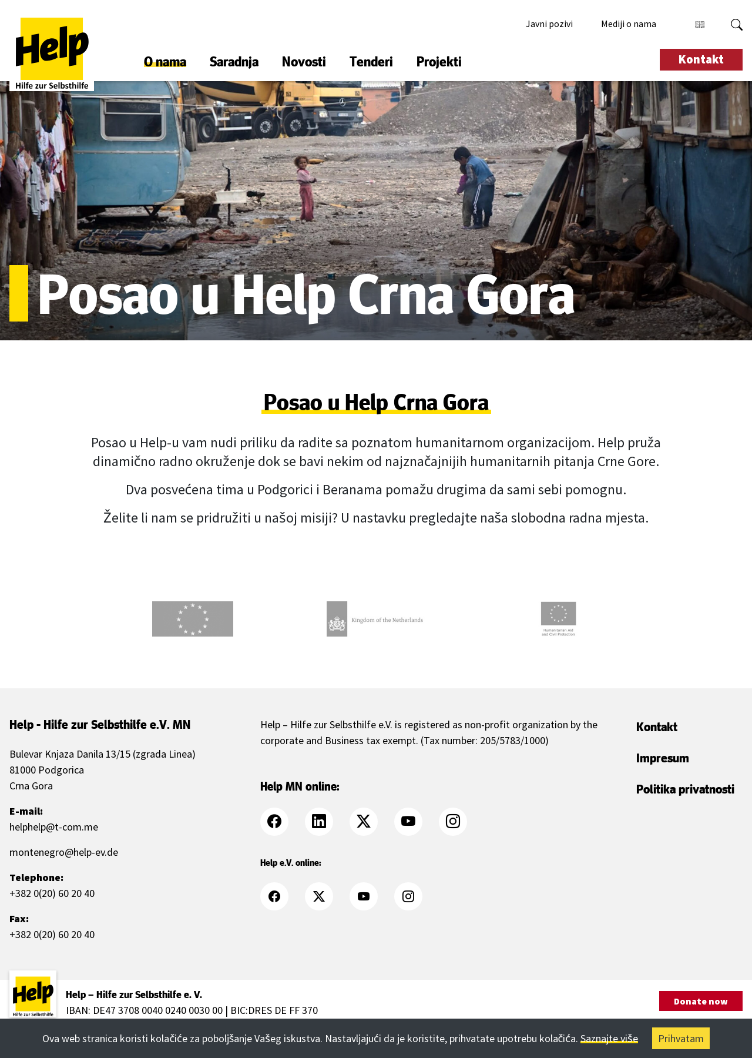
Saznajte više (609, 1038)
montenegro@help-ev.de (63, 852)
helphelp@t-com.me (53, 826)
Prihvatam (681, 1038)
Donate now (701, 1001)
